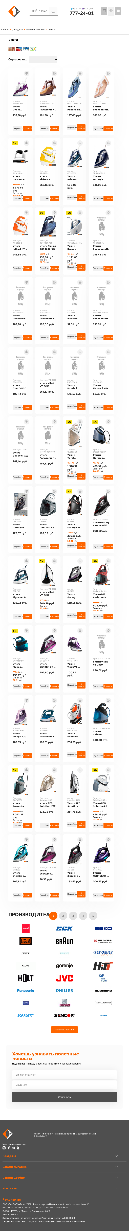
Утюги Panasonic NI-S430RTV (104, 248)
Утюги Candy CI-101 (21, 454)
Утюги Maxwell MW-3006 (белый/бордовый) (104, 387)
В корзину (27, 129)
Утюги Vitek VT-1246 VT (76, 665)
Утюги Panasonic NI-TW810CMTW (104, 317)
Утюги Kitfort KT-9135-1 (49, 178)
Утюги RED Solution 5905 (75, 805)
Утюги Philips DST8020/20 (48, 248)
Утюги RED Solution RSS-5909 (104, 805)
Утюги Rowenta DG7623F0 (19, 805)
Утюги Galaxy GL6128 (73, 596)
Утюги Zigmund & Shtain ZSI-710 (76, 874)
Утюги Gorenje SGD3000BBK (104, 457)
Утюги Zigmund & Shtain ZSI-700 (19, 594)
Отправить (64, 1097)
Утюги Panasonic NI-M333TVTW (104, 108)
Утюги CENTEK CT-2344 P (47, 665)
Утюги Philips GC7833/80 (20, 665)
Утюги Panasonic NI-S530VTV (48, 317)
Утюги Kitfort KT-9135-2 (19, 248)
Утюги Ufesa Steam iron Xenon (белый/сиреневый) (21, 108)
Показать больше (64, 1029)
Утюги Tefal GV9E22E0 (76, 457)
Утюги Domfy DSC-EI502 (20, 387)
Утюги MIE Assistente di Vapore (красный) (104, 596)
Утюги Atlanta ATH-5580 (75, 178)
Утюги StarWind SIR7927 (46, 872)
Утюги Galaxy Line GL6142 (104, 524)
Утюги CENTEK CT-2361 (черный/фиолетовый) (104, 874)
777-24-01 (82, 13)
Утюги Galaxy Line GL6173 (76, 524)
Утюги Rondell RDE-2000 (75, 387)
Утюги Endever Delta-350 (75, 735)
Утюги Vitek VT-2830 (103, 663)
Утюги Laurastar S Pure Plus (20, 178)
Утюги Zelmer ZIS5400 (101, 733)
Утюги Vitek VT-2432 (47, 385)
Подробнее (17, 129)
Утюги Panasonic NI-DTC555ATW (48, 108)
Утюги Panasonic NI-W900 (48, 733)
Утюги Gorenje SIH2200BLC (103, 178)
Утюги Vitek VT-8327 (76, 317)
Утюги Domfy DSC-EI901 (20, 526)
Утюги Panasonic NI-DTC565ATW (76, 108)
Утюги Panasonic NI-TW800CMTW (49, 457)
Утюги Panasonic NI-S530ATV (20, 317)
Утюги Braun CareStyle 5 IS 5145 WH (76, 248)
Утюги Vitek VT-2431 (47, 594)
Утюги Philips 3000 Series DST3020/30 (21, 735)
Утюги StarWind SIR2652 (19, 872)
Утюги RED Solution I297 (48, 805)
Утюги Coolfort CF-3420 (48, 524)
